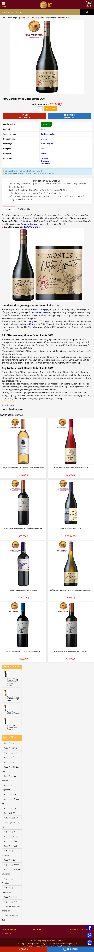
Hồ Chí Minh (70, 949)
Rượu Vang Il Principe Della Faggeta (12, 727)
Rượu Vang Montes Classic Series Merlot (23, 651)
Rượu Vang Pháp (10, 752)
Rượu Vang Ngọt (10, 846)
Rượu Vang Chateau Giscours (13, 713)
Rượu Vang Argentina (7, 787)
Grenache (45, 161)
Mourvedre (45, 163)
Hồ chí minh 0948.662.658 (69, 116)
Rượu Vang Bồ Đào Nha (10, 801)
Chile (43, 129)
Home (4, 18)
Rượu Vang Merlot (11, 897)
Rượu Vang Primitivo (7, 880)
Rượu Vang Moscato (7, 853)
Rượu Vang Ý (9, 743)
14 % (43, 148)
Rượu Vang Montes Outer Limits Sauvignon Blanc (70, 590)
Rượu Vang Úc (9, 757)
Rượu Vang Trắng (11, 836)
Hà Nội (23, 949)
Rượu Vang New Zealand (9, 778)
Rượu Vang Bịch (10, 808)
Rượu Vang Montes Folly (70, 529)
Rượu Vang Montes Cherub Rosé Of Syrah (71, 468)
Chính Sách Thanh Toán (10, 917)
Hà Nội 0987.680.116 (24, 116)
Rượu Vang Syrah (10, 901)
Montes (44, 139)
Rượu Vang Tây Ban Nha (10, 769)
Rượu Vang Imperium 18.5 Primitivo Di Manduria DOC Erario (12, 681)
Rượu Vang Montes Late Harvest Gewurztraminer (23, 468)
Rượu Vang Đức (10, 794)
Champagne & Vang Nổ (10, 824)
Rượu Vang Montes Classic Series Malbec (71, 651)
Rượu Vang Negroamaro (7, 890)
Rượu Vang (12, 18)
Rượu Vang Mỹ (9, 762)
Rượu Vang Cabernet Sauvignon (11, 871)
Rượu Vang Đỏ (47, 144)
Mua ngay (51, 109)
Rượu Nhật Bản (10, 813)
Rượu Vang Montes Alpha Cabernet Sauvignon (23, 529)
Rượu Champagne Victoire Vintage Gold (14, 698)
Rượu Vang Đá (9, 860)
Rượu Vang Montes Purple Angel (23, 590)
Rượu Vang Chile (23, 18)
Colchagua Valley (48, 134)
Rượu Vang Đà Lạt (11, 818)
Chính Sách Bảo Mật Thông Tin (11, 908)
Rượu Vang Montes (37, 18)
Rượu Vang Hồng (10, 841)
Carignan (44, 158)
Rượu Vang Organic (11, 865)
